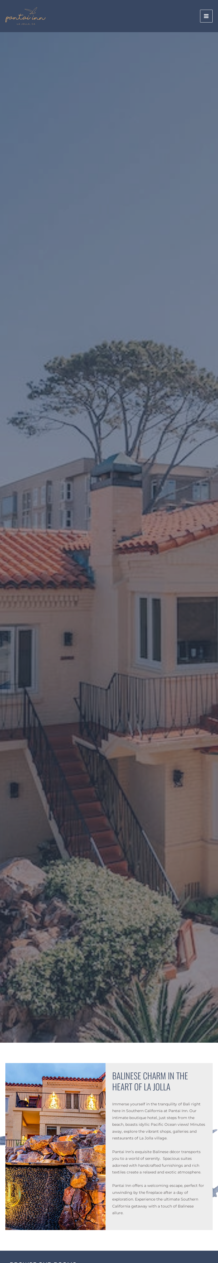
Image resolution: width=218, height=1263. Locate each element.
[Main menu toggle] (206, 16)
